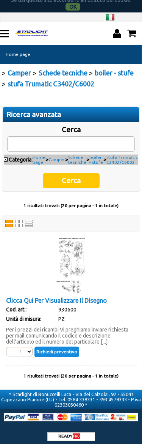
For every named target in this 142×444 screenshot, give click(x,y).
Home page (18, 49)
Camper (56, 155)
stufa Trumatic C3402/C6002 (122, 155)
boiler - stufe (96, 155)
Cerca (71, 125)
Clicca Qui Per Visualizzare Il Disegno (56, 296)
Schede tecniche (77, 155)
